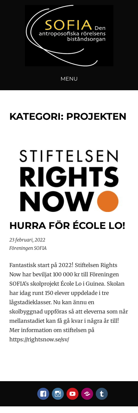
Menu (69, 79)
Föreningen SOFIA (28, 248)
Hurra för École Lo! (67, 225)
